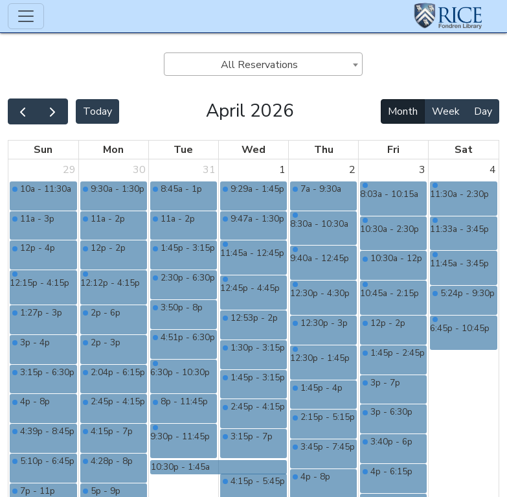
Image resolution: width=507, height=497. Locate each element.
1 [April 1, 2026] (282, 170)
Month (403, 111)
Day (483, 111)
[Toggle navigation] (26, 16)
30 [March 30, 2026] (139, 170)
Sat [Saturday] (464, 150)
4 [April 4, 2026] (493, 170)
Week (446, 111)
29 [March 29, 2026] (69, 170)
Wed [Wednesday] (253, 150)
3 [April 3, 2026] (422, 170)
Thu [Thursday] (323, 150)
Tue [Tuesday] (183, 150)
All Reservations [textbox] (259, 65)
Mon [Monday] (113, 150)
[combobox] (263, 64)
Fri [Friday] (393, 150)
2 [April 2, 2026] (352, 170)
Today (97, 111)
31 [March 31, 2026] (209, 170)
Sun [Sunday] (43, 150)
